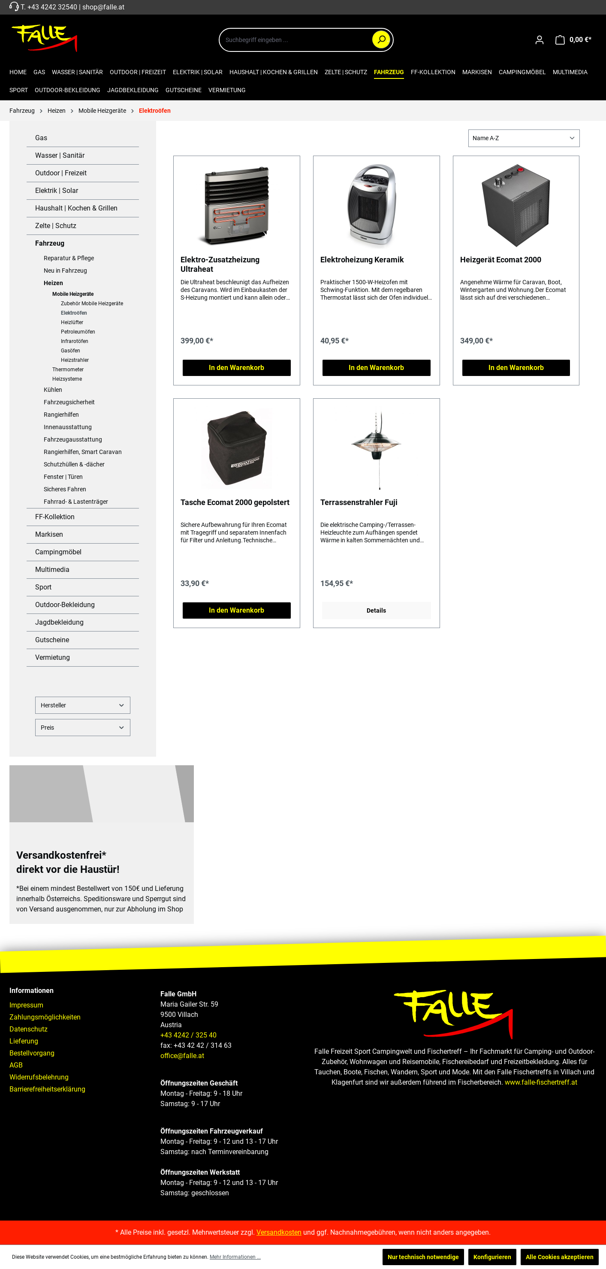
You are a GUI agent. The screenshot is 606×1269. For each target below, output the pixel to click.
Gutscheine (52, 640)
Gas (41, 138)
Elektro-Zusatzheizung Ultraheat (220, 264)
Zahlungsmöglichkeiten (45, 1017)
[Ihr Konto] (539, 39)
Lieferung (23, 1041)
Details (376, 610)
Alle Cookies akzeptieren (560, 1257)
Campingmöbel (58, 552)
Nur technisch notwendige (423, 1257)
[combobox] (306, 40)
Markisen (49, 534)
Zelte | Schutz (55, 226)
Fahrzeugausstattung (73, 439)
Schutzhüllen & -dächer (74, 464)
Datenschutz (28, 1029)
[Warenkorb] (573, 39)
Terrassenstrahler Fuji (359, 502)
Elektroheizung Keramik (362, 259)
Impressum (26, 1005)
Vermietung (52, 657)
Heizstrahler (75, 360)
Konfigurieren (492, 1257)
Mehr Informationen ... (235, 1257)
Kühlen (53, 389)
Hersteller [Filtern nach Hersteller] (83, 705)
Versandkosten (278, 1232)
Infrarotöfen (74, 341)
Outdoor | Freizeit (61, 173)
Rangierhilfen (61, 414)
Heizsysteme (67, 379)
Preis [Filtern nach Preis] (83, 727)
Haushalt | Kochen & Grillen (76, 208)
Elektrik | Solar (56, 190)
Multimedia (52, 569)
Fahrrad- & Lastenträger (76, 501)
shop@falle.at (103, 7)
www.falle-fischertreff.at (541, 1082)
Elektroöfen (74, 313)
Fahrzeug (49, 243)
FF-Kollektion (55, 517)
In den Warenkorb (236, 368)
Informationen (31, 990)
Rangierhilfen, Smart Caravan (83, 451)
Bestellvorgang (31, 1053)
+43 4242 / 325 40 (188, 1035)
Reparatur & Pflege (69, 258)
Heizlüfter (72, 322)
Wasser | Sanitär (59, 155)
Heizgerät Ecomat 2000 (500, 259)
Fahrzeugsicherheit (69, 402)
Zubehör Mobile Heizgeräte (92, 304)
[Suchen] (381, 39)
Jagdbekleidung (59, 622)
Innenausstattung (68, 427)
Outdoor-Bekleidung (65, 605)
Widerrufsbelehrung (39, 1077)
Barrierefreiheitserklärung (47, 1089)
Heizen (53, 283)
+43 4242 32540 (52, 7)
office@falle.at (182, 1056)
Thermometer (68, 370)
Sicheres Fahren (65, 489)
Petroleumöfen (78, 332)
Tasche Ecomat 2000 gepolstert (235, 502)
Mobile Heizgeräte (72, 294)
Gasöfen (70, 351)
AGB (16, 1065)
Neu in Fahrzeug (65, 270)
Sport (43, 587)
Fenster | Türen (63, 476)
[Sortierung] (524, 138)
